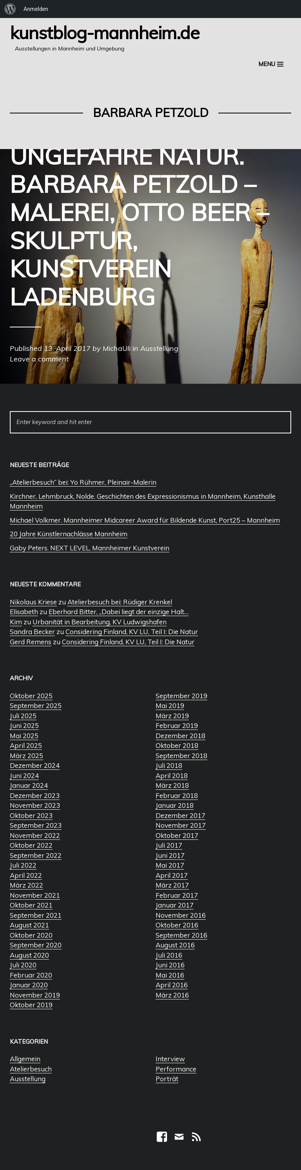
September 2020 (36, 945)
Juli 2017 (169, 845)
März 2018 (172, 785)
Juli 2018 (169, 765)
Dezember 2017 (180, 815)
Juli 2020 (23, 965)
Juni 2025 (24, 725)
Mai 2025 (24, 735)
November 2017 (181, 825)
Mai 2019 (170, 705)
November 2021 (35, 895)
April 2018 (172, 775)
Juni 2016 (170, 965)
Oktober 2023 (31, 815)
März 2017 (172, 885)
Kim (16, 622)
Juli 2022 (23, 865)
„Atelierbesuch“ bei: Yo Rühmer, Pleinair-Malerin (83, 482)
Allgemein (25, 1059)
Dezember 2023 (35, 795)
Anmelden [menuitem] (36, 9)
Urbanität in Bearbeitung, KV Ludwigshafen (100, 622)
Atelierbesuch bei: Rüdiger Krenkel (119, 602)
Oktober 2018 (177, 745)
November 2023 (35, 805)
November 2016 (181, 915)
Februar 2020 (31, 975)
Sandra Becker (32, 631)
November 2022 (35, 835)
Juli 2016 (169, 955)
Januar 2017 (175, 905)
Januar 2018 (175, 805)
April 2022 (26, 875)
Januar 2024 (29, 785)
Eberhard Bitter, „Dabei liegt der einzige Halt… (119, 611)
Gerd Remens (30, 642)
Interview (170, 1059)
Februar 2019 (177, 725)
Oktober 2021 (31, 905)
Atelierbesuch (31, 1069)
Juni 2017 (170, 855)
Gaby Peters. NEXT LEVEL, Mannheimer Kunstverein (89, 548)
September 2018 (181, 755)
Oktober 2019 (31, 1005)
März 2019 (172, 716)
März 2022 (26, 885)
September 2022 (36, 855)
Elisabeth (24, 611)
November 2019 (35, 995)
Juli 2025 (23, 716)
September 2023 (36, 825)
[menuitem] (10, 9)
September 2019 (181, 696)
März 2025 (26, 755)
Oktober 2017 (177, 835)
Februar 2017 (177, 895)
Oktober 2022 (31, 845)
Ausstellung (27, 1079)
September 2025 (36, 705)
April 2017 (172, 875)
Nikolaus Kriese (33, 602)
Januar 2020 (29, 985)
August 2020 (29, 955)
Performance (176, 1069)
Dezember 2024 (35, 765)
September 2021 (36, 915)
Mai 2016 (170, 975)
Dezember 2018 (180, 735)
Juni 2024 (24, 775)
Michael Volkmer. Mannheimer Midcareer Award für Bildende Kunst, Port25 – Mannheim (145, 520)
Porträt (167, 1079)
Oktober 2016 (177, 925)
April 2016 (172, 985)
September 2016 (181, 935)
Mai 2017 (170, 865)
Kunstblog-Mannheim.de (104, 32)
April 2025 (26, 745)
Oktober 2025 (31, 696)
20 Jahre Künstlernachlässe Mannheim (68, 534)
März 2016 (172, 995)
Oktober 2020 (31, 935)
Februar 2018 (177, 795)
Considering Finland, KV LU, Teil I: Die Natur (131, 631)
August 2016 (175, 945)
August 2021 (29, 925)
